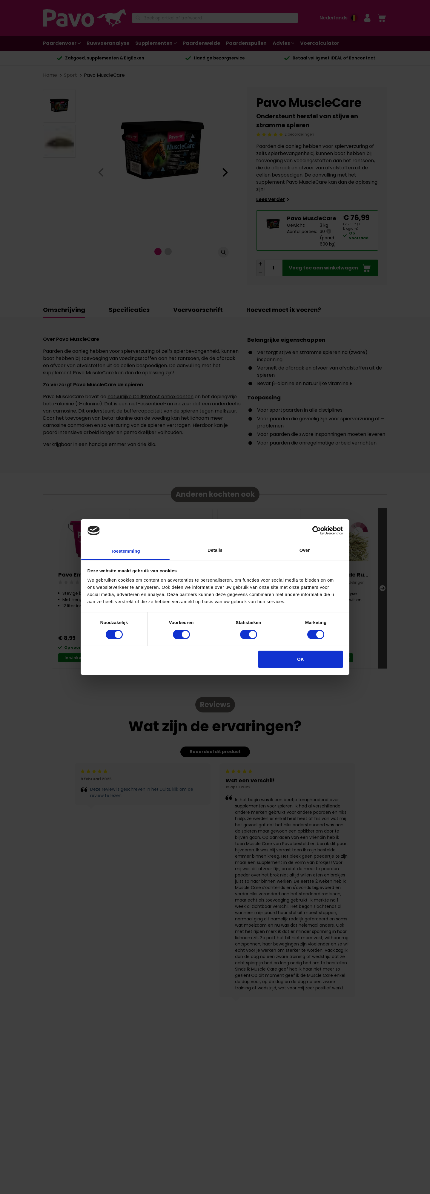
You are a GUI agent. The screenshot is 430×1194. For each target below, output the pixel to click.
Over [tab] (305, 550)
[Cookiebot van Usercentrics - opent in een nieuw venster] (317, 530)
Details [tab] (215, 550)
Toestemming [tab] (125, 551)
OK (300, 659)
